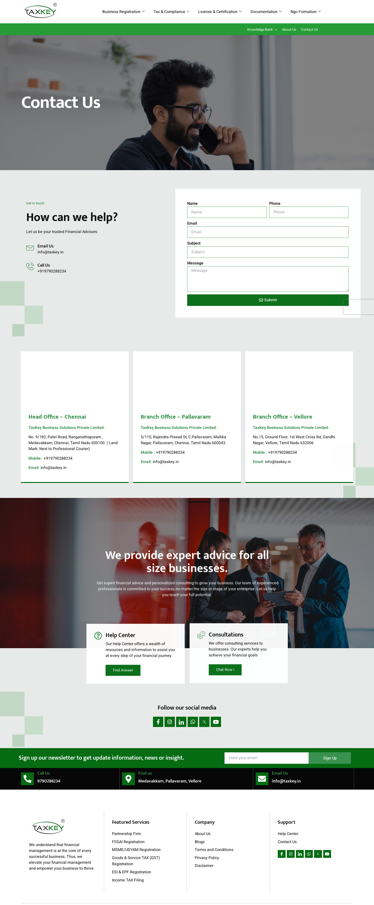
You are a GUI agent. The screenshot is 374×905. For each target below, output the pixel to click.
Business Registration (123, 12)
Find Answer (123, 608)
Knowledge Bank (262, 30)
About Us (289, 29)
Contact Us (309, 29)
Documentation (266, 12)
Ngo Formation (306, 12)
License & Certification (220, 12)
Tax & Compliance (171, 12)
